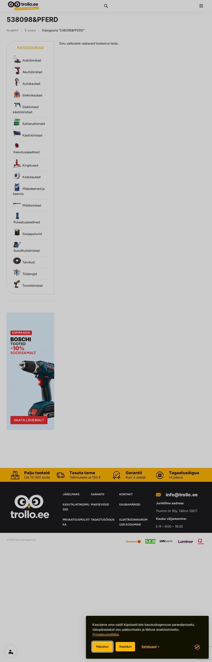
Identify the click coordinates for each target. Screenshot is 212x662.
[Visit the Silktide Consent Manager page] (197, 647)
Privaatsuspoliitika (105, 634)
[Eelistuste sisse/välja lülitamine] (150, 647)
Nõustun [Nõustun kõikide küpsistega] (102, 647)
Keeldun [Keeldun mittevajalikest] (125, 647)
